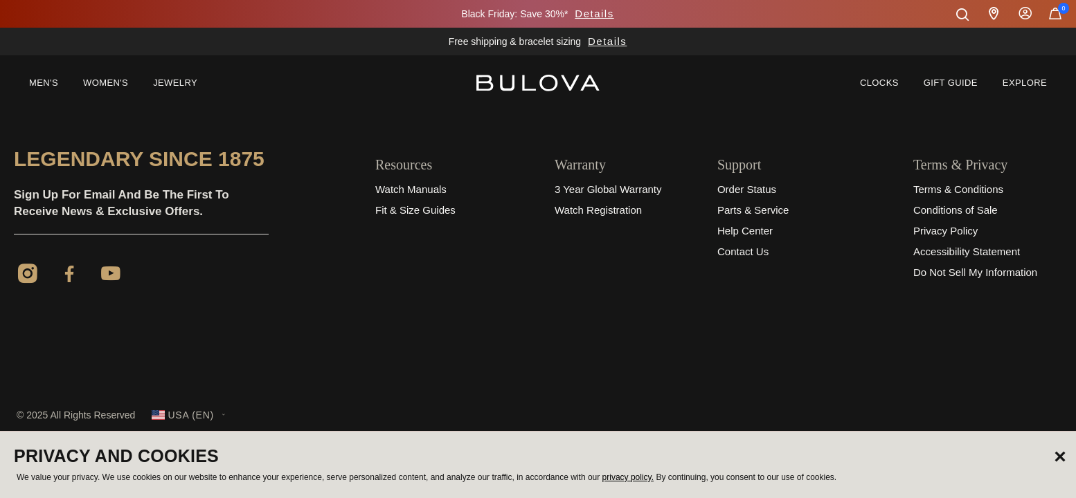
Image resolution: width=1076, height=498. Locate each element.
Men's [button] (43, 82)
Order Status (746, 189)
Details (594, 13)
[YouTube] (111, 276)
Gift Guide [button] (951, 82)
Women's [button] (105, 82)
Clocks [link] (879, 82)
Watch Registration (598, 210)
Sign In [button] (1025, 14)
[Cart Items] (1055, 16)
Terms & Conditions (958, 189)
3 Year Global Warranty (608, 189)
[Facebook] (69, 276)
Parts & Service (753, 210)
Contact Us (743, 251)
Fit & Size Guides (415, 210)
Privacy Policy (945, 231)
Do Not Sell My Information (975, 272)
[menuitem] (44, 83)
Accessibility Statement (966, 251)
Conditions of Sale (955, 210)
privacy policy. (628, 477)
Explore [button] (1025, 82)
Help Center (745, 231)
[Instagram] (28, 276)
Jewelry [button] (175, 82)
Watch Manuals (411, 189)
